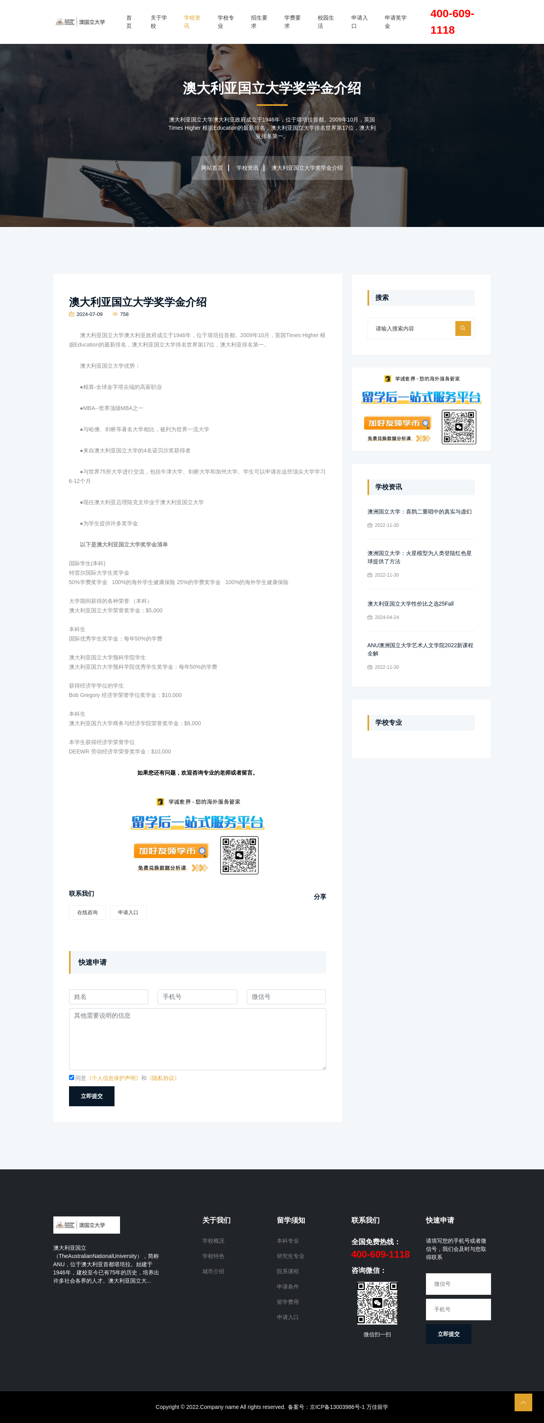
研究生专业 (290, 1256)
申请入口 (359, 22)
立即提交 (92, 1096)
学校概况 (213, 1241)
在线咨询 (87, 912)
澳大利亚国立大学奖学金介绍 (138, 302)
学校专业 (226, 22)
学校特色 (213, 1256)
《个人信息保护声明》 (113, 1078)
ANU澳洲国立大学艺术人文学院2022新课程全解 (421, 649)
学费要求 (292, 22)
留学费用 (288, 1302)
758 (121, 314)
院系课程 (288, 1271)
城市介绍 (213, 1271)
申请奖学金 (396, 22)
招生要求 (259, 22)
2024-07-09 (86, 314)
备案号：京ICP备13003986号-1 (326, 1407)
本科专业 (288, 1241)
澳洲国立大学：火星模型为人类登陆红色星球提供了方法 (420, 557)
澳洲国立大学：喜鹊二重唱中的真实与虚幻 (420, 511)
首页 (129, 22)
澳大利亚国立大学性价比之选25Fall (411, 604)
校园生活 (326, 22)
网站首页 (212, 168)
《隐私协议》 (163, 1078)
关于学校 (159, 22)
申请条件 (288, 1286)
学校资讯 (192, 22)
